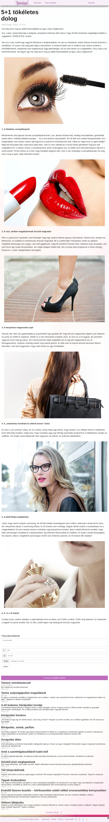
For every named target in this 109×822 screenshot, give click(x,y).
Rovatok (38, 3)
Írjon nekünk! (50, 3)
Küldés (5, 666)
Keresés (91, 3)
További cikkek (54, 812)
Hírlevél (60, 819)
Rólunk (53, 819)
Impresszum (45, 819)
